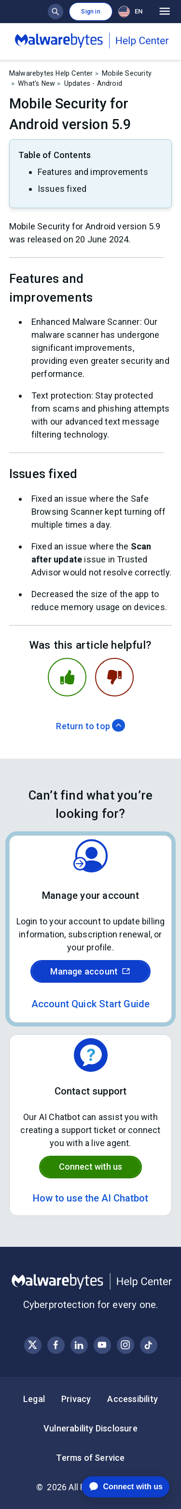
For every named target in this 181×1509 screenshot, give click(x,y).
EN (130, 11)
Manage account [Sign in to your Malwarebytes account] (90, 971)
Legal (34, 1399)
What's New (36, 83)
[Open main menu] (165, 11)
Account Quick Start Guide (90, 1004)
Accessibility (132, 1399)
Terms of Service (90, 1458)
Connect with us (90, 1167)
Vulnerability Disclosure (90, 1428)
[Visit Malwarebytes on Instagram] (125, 1344)
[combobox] (132, 11)
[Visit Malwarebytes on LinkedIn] (78, 1344)
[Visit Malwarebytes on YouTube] (102, 1344)
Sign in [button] (90, 11)
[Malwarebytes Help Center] (90, 1281)
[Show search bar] (55, 11)
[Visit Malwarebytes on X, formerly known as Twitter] (32, 1344)
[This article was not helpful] (114, 677)
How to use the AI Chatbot (90, 1198)
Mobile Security (127, 73)
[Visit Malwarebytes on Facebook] (55, 1344)
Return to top (90, 726)
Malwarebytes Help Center (51, 73)
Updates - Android (93, 83)
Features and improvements (93, 172)
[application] (118, 1487)
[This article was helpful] (67, 677)
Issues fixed (62, 189)
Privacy (76, 1399)
